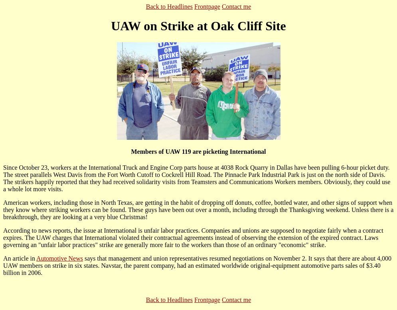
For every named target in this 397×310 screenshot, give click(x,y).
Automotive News (59, 258)
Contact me (236, 6)
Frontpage (207, 6)
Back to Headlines (169, 6)
